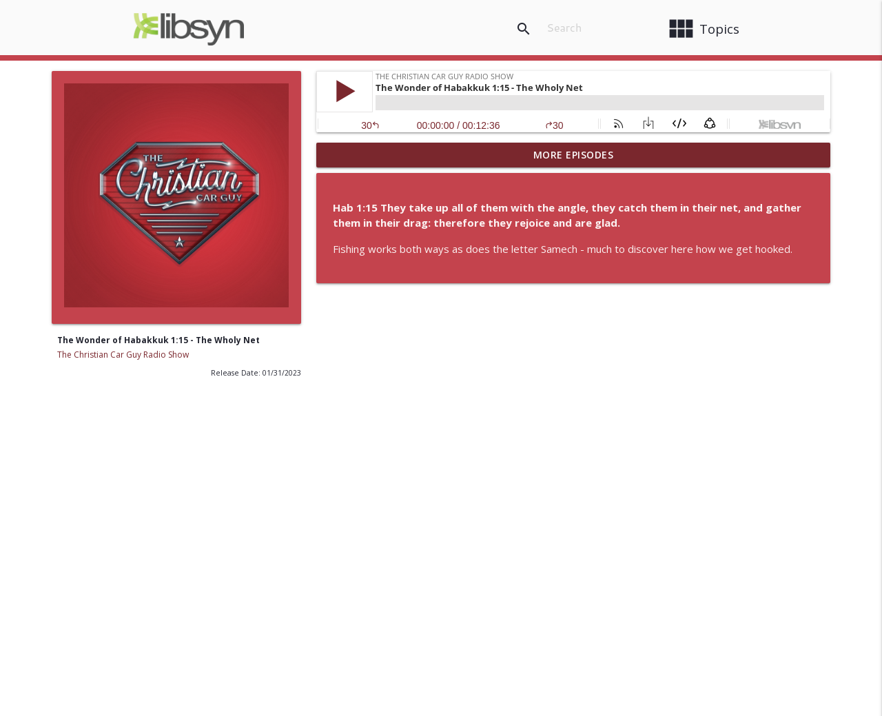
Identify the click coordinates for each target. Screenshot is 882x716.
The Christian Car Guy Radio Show (123, 354)
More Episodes (573, 154)
